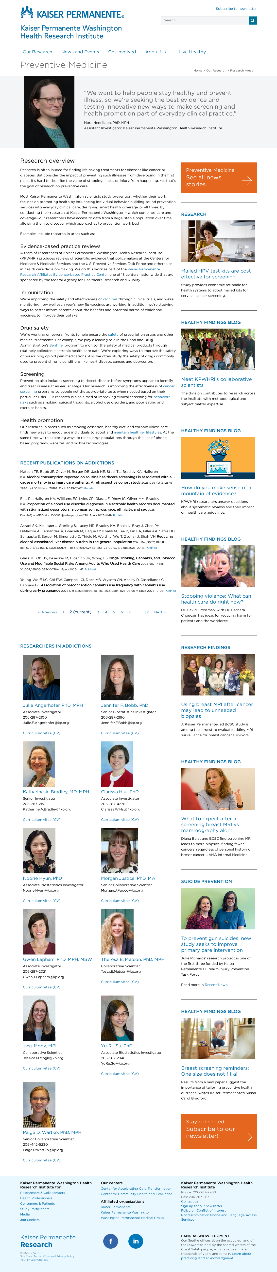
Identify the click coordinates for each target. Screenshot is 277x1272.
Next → (160, 612)
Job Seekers (29, 1220)
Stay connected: (205, 1121)
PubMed (89, 488)
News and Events (80, 52)
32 (146, 612)
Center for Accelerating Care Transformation (136, 1188)
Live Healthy (192, 52)
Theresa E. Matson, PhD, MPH (133, 959)
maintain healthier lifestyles (137, 432)
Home (198, 70)
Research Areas (241, 70)
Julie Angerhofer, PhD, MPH (53, 705)
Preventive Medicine (210, 170)
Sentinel (57, 345)
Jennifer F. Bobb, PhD (124, 705)
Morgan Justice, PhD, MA (128, 878)
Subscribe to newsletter (236, 9)
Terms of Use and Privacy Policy (54, 1256)
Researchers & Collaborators (42, 1193)
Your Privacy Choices (34, 1259)
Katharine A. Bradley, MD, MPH (56, 792)
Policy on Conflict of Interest (203, 1210)
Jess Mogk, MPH (41, 1046)
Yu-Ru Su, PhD (117, 1046)
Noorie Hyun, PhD (42, 878)
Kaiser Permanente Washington (126, 1212)
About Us (155, 52)
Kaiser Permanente (116, 1207)
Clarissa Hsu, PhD (120, 792)
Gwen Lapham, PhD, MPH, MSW (57, 959)
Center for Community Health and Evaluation (137, 1194)
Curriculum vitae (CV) (42, 733)
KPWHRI (35, 1253)
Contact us (189, 1201)
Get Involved (122, 52)
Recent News (216, 985)
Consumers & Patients (37, 1203)
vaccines (110, 299)
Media (25, 1214)
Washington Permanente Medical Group (132, 1218)
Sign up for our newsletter (201, 1206)
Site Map (26, 1256)
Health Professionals (36, 1198)
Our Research (37, 52)
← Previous (47, 612)
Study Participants (34, 1209)
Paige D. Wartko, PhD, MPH (52, 1132)
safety (113, 334)
